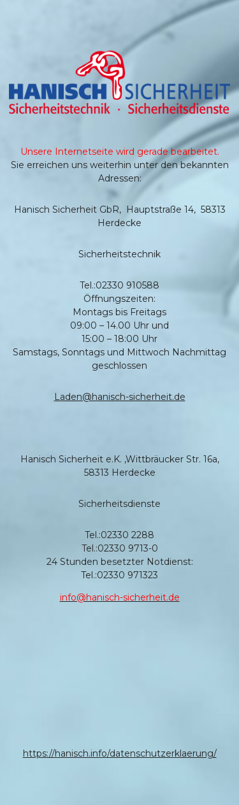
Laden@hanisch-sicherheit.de (119, 396)
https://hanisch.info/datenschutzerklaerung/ (120, 753)
